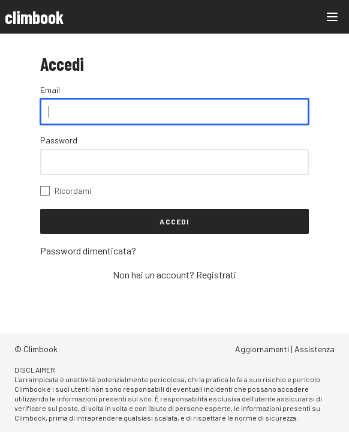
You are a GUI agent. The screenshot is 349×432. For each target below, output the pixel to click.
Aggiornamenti (262, 349)
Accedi (174, 221)
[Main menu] (332, 17)
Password (58, 140)
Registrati (216, 274)
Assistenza (314, 349)
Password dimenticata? (88, 250)
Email (50, 90)
